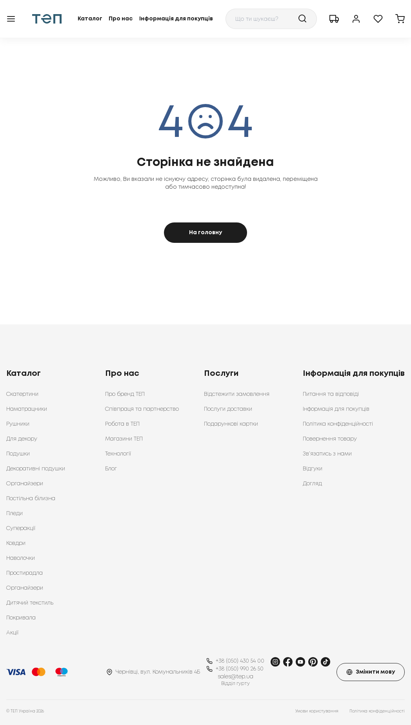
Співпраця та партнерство (142, 409)
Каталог (90, 18)
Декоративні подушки (35, 468)
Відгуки (312, 468)
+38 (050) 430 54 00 (240, 661)
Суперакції (20, 528)
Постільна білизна (30, 498)
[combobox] (271, 19)
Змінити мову (370, 672)
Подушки (18, 454)
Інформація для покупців (176, 18)
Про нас (121, 18)
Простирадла (24, 573)
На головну (205, 232)
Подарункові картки (231, 424)
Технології (118, 454)
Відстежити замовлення (236, 394)
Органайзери (24, 483)
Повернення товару (330, 439)
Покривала (21, 618)
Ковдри (15, 543)
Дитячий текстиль (29, 603)
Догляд (312, 483)
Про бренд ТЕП (125, 394)
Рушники (17, 424)
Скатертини (22, 394)
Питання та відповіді (331, 394)
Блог (111, 468)
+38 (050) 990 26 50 (240, 669)
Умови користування (316, 711)
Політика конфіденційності (338, 424)
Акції (12, 632)
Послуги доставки (228, 409)
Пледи (14, 513)
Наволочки (20, 558)
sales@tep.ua (235, 676)
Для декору (21, 439)
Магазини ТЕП (124, 439)
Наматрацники (26, 409)
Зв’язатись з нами (327, 454)
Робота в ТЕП (122, 424)
